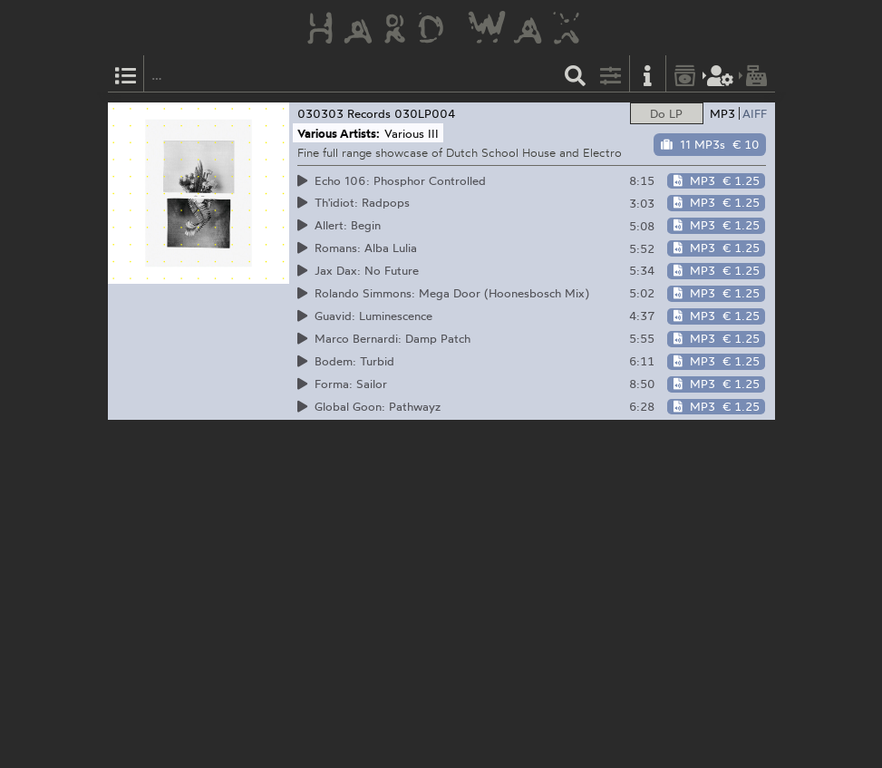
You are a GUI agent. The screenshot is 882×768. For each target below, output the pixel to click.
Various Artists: (338, 133)
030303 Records (344, 113)
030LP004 (424, 113)
